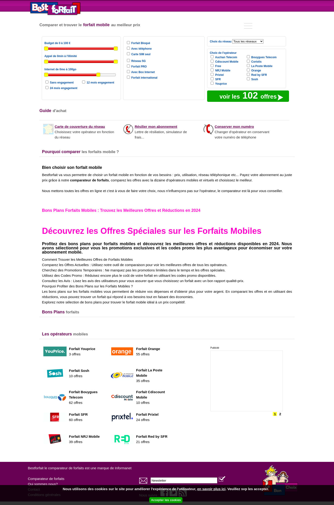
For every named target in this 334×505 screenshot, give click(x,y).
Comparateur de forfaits (46, 479)
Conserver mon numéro (234, 127)
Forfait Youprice (82, 349)
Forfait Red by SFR (151, 436)
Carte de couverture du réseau (80, 127)
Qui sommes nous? (43, 484)
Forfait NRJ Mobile (84, 436)
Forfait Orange (148, 349)
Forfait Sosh (79, 371)
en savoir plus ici (211, 489)
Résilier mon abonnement (156, 127)
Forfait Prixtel (147, 414)
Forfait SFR (78, 414)
